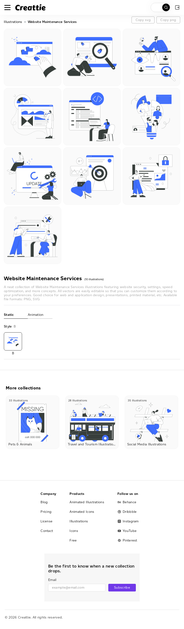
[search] (161, 7)
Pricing (46, 512)
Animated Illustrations (86, 502)
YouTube (127, 531)
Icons (73, 531)
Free (73, 540)
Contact (46, 531)
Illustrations (13, 22)
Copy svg (143, 20)
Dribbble (127, 512)
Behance (126, 502)
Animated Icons (81, 512)
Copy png (168, 20)
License (46, 521)
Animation (36, 315)
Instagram (128, 521)
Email (52, 580)
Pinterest (127, 540)
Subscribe (122, 587)
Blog (44, 502)
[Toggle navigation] (7, 7)
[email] (76, 587)
